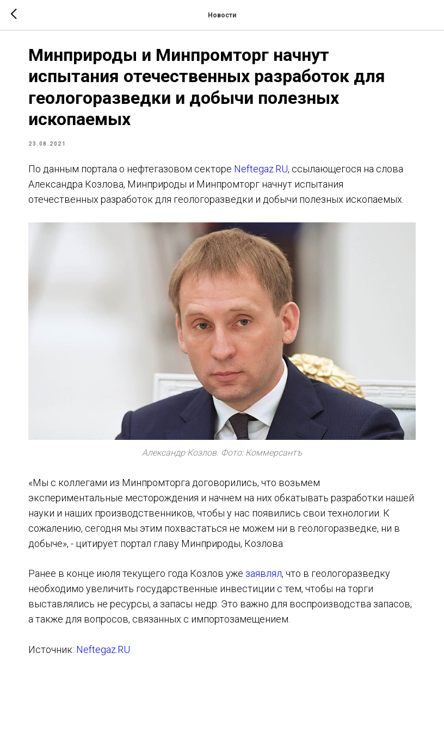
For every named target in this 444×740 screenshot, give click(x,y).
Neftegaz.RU (280, 176)
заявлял (283, 589)
